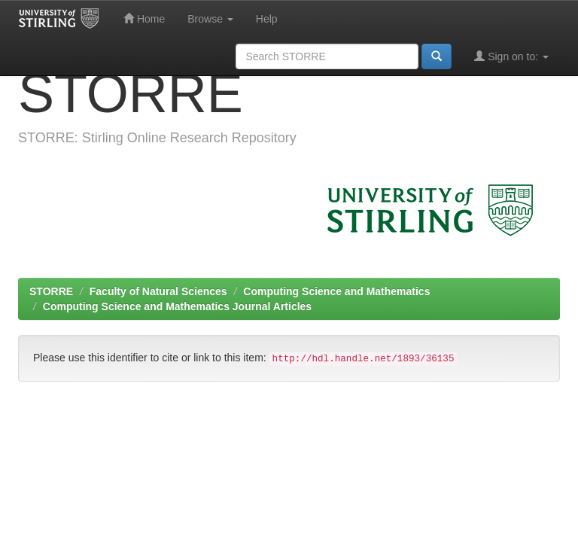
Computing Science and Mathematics (336, 291)
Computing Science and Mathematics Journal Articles (177, 306)
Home (144, 18)
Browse (210, 19)
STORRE (51, 291)
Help (267, 19)
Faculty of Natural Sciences (158, 291)
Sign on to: (511, 56)
